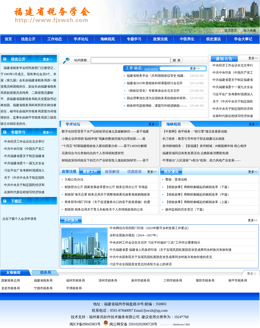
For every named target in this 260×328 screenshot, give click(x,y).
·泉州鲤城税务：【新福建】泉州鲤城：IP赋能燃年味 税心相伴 (204, 146)
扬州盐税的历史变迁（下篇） (185, 209)
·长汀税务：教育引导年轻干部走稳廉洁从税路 (193, 138)
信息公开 (28, 39)
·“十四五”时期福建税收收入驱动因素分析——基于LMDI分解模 (104, 146)
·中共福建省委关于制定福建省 (23, 156)
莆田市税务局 (205, 280)
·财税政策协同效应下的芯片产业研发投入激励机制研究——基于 (105, 160)
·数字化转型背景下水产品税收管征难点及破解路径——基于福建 (105, 131)
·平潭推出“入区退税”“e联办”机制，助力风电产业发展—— (201, 160)
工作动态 (54, 39)
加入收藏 (249, 30)
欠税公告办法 (74, 179)
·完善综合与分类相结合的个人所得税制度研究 (92, 153)
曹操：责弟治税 (176, 179)
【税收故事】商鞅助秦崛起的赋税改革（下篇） (198, 187)
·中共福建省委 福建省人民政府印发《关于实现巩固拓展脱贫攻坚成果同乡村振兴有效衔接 (170, 250)
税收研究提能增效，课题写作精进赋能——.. (157, 105)
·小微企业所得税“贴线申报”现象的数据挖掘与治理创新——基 (103, 138)
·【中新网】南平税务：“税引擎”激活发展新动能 (194, 131)
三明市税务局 (173, 280)
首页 (8, 39)
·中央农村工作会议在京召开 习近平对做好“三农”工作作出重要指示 (154, 242)
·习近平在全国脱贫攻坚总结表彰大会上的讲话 (140, 264)
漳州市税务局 (108, 280)
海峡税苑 (107, 39)
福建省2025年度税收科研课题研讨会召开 (155, 83)
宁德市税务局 (43, 288)
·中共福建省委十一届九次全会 (23, 163)
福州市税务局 (75, 280)
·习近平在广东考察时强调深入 (23, 170)
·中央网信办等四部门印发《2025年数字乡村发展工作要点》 (149, 228)
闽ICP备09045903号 (85, 324)
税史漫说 (213, 39)
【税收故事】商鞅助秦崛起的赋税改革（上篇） (198, 202)
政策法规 (160, 39)
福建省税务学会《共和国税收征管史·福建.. (156, 75)
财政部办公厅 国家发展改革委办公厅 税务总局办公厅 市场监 (106, 187)
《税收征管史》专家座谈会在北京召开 (153, 90)
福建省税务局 (43, 280)
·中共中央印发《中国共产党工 (23, 149)
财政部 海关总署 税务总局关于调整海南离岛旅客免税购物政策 (107, 194)
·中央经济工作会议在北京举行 (23, 141)
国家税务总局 (10, 280)
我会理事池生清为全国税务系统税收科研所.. (157, 98)
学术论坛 (81, 39)
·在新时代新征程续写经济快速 (23, 192)
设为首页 (231, 30)
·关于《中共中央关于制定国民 (23, 177)
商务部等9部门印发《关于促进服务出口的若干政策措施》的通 (107, 202)
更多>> (48, 59)
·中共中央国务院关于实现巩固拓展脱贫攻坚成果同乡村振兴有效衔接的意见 (160, 257)
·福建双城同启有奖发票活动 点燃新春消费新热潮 (195, 153)
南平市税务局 (237, 280)
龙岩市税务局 (10, 288)
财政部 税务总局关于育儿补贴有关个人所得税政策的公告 (104, 209)
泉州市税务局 (140, 280)
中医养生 (187, 39)
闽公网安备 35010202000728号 (130, 324)
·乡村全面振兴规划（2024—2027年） (134, 235)
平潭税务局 (74, 288)
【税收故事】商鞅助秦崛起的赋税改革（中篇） (198, 194)
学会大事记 (243, 39)
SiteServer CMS (181, 324)
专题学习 (134, 39)
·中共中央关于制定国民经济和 (23, 185)
